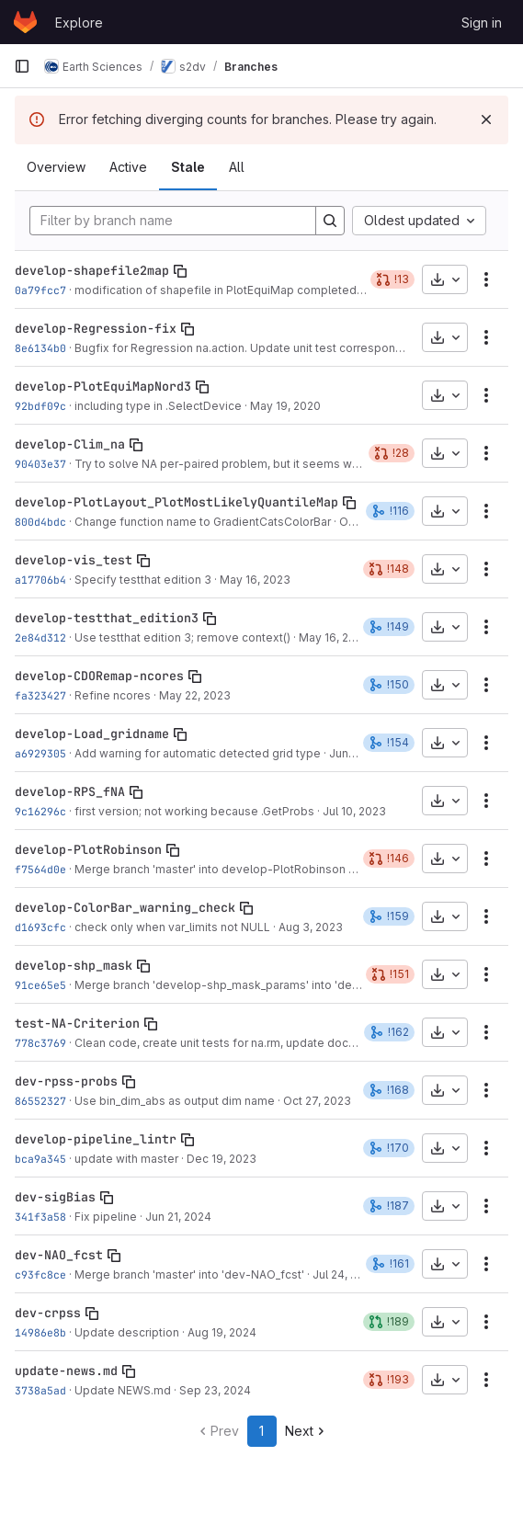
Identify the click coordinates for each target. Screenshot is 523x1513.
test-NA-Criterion (77, 1023)
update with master (126, 1159)
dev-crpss (48, 1312)
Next (306, 1431)
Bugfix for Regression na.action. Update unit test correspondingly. (252, 348)
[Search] (330, 220)
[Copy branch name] (180, 271)
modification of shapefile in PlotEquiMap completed (215, 290)
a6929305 (40, 753)
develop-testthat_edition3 (107, 617)
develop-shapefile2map (92, 270)
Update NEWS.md (122, 1390)
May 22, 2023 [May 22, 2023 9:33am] (195, 695)
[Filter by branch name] (172, 220)
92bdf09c (40, 406)
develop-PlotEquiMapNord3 (103, 386)
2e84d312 (40, 637)
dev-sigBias (55, 1197)
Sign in (481, 22)
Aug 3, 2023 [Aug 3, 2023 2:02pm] (311, 927)
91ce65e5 (40, 985)
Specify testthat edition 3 (142, 579)
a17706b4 (40, 579)
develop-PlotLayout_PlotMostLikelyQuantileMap (176, 502)
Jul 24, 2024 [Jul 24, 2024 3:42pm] (345, 1274)
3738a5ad (40, 1390)
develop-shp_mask (73, 965)
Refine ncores (112, 695)
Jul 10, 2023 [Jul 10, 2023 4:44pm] (354, 811)
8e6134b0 (40, 348)
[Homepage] (25, 22)
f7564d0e (40, 869)
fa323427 (40, 695)
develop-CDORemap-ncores (99, 675)
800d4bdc (40, 522)
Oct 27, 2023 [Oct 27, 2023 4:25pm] (317, 1101)
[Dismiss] (486, 119)
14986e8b (40, 1332)
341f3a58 (40, 1216)
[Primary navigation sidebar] (22, 66)
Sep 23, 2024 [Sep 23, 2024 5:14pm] (215, 1390)
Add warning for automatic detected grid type (197, 753)
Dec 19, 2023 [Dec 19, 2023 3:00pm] (221, 1159)
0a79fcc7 (40, 290)
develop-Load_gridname (92, 733)
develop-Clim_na (70, 444)
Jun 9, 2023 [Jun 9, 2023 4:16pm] (360, 753)
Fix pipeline (105, 1216)
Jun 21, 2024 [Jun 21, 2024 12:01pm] (178, 1216)
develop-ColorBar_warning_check (125, 907)
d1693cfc (40, 927)
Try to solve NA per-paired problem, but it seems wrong (225, 464)
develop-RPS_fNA (70, 791)
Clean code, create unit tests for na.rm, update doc (211, 1043)
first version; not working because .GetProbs (194, 811)
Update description (126, 1332)
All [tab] (236, 167)
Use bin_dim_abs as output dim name (174, 1101)
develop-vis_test (73, 560)
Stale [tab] (188, 167)
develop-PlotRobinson (88, 849)
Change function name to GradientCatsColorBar (202, 522)
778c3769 (40, 1043)
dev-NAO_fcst (59, 1254)
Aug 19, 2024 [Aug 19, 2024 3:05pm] (222, 1332)
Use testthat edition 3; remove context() (182, 637)
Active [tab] (128, 167)
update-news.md (66, 1370)
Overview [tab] (56, 167)
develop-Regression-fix (95, 328)
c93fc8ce (40, 1274)
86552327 (40, 1101)
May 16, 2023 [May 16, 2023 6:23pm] (334, 637)
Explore (79, 22)
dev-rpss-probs (66, 1081)
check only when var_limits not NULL (172, 927)
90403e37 (40, 464)
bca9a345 (40, 1159)
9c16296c (40, 811)
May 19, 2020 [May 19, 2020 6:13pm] (285, 406)
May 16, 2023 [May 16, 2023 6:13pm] (255, 579)
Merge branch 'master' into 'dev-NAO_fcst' (189, 1274)
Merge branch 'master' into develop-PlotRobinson (210, 869)
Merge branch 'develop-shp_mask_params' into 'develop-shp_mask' (260, 985)
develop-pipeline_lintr (95, 1139)
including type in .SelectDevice (158, 406)
